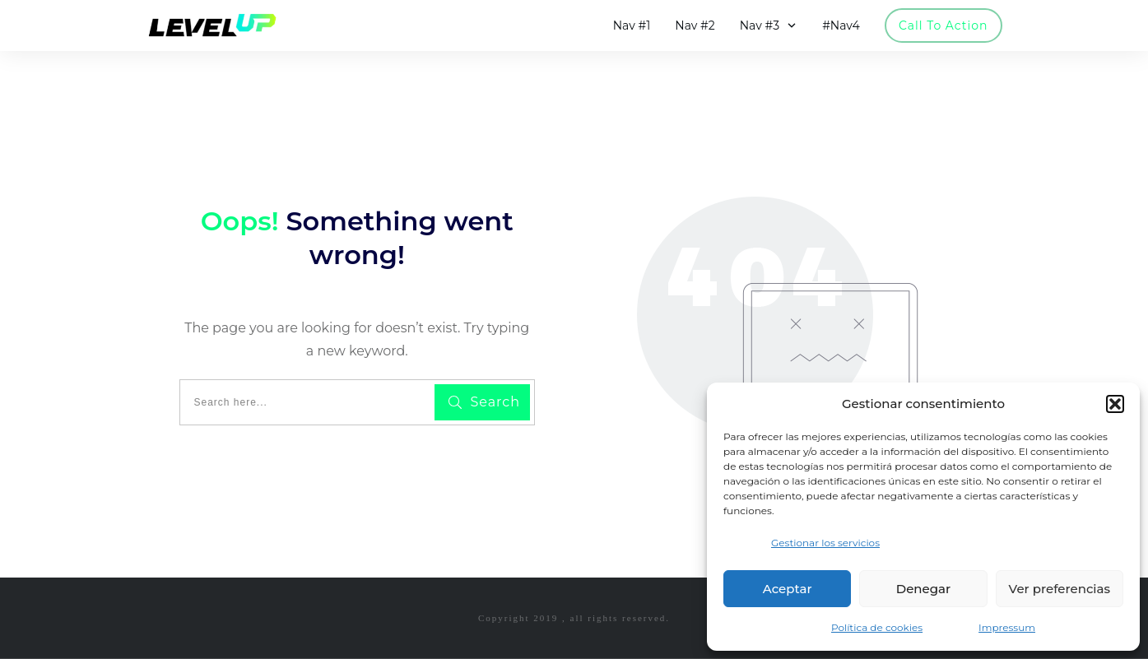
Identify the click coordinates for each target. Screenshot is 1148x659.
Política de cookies (877, 627)
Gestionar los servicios (825, 542)
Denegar (923, 588)
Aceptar (787, 588)
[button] (1115, 404)
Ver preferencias (1059, 588)
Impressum (1006, 627)
